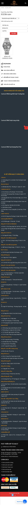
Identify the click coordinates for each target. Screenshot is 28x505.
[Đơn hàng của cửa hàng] (10, 18)
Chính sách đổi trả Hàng (7, 462)
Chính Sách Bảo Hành (7, 471)
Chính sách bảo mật (6, 469)
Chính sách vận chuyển (7, 464)
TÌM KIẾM (13, 33)
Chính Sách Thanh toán (7, 467)
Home (2, 7)
